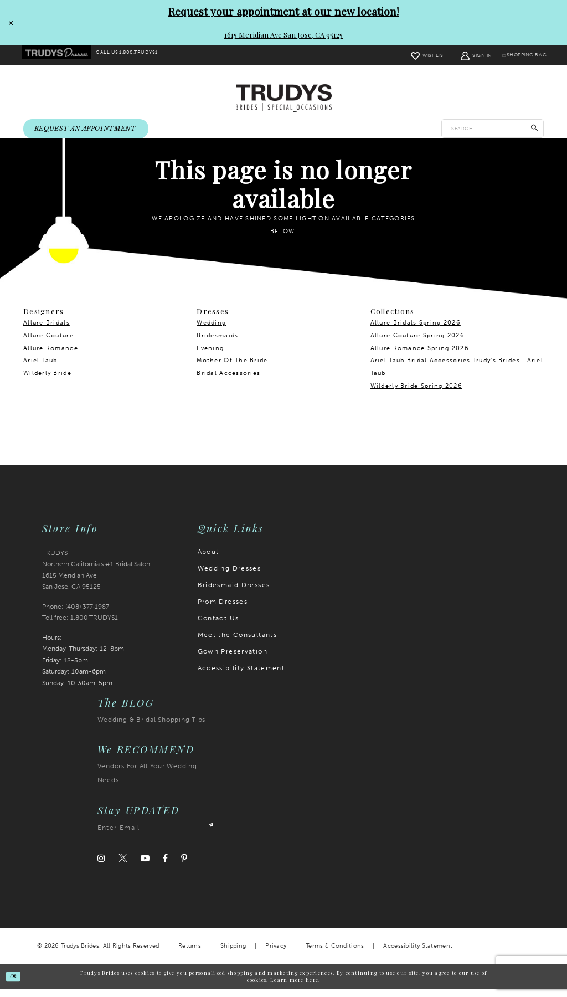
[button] (460, 55)
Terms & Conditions (335, 953)
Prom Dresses (223, 609)
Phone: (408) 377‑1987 (76, 614)
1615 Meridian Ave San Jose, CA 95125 (283, 34)
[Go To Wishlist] (412, 55)
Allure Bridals (46, 330)
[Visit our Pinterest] (184, 866)
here (312, 987)
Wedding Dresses (229, 576)
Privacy (275, 953)
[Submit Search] (534, 129)
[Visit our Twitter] (123, 866)
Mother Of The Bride (232, 368)
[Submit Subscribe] (208, 835)
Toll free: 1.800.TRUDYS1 (80, 625)
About (208, 559)
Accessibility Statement (241, 676)
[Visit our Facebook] (165, 866)
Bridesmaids (217, 343)
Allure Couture (48, 343)
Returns (189, 953)
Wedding (211, 330)
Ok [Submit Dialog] (17, 984)
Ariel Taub (40, 368)
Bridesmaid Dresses (234, 593)
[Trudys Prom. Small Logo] (61, 55)
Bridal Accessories (228, 380)
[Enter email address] (157, 835)
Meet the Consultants (237, 642)
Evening (210, 355)
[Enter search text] (492, 129)
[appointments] (85, 130)
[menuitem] (61, 55)
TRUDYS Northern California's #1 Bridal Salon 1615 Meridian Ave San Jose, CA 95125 (96, 578)
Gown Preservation (232, 659)
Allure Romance (50, 355)
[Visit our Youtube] (145, 866)
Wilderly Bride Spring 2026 (416, 393)
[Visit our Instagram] (101, 866)
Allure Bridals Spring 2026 (415, 330)
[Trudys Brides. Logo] (284, 98)
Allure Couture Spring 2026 (417, 343)
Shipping (233, 953)
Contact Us (218, 626)
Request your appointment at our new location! (283, 11)
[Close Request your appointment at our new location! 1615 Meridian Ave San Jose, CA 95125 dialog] (9, 22)
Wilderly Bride (47, 380)
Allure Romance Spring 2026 (419, 355)
